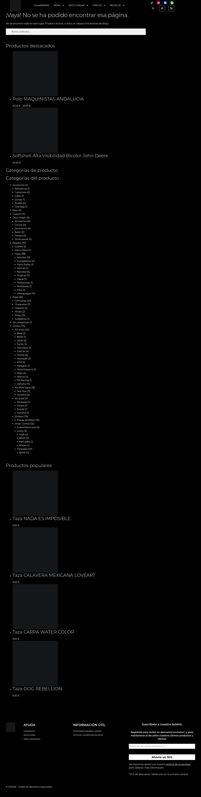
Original (21, 275)
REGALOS (115, 5)
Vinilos (16, 326)
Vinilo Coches (22, 423)
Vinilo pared (21, 239)
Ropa (15, 297)
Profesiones (23, 282)
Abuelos (21, 257)
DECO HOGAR (76, 5)
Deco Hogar (19, 217)
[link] (171, 8)
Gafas (18, 196)
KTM (19, 362)
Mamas (21, 268)
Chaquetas (21, 304)
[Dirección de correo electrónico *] (162, 746)
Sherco (21, 376)
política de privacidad (178, 764)
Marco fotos (21, 250)
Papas (20, 279)
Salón (18, 232)
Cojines (19, 246)
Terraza (19, 235)
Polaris (20, 405)
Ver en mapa (29, 734)
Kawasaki (22, 358)
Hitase (18, 311)
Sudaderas (21, 319)
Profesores (23, 286)
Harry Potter (24, 264)
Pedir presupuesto (32, 738)
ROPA (57, 5)
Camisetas (20, 300)
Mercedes (24, 441)
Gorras (18, 199)
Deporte (19, 308)
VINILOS (97, 5)
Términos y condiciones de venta (88, 734)
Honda (21, 355)
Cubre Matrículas (26, 427)
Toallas (18, 203)
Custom (17, 214)
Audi (21, 434)
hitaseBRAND (41, 5)
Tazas (18, 253)
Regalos (17, 243)
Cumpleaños (24, 261)
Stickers (19, 416)
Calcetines (20, 192)
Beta (15, 210)
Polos (18, 315)
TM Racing (23, 380)
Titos (19, 290)
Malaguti (22, 366)
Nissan (23, 445)
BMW (20, 337)
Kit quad (19, 398)
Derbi (20, 340)
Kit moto (19, 329)
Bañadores (21, 188)
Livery (20, 431)
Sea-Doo (22, 391)
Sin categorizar (21, 322)
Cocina (18, 225)
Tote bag (20, 206)
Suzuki (20, 409)
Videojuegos (24, 293)
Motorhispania (25, 369)
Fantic (20, 344)
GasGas (21, 351)
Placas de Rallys (26, 420)
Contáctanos (29, 731)
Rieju (20, 373)
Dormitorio (21, 228)
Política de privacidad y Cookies (87, 731)
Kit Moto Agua (23, 387)
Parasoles (22, 449)
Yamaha (21, 384)
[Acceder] (153, 8)
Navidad (21, 272)
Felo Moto (22, 348)
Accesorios (18, 185)
